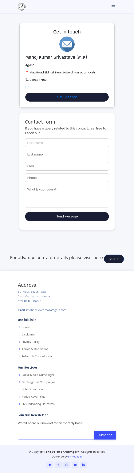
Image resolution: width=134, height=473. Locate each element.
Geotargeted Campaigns (38, 382)
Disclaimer (29, 334)
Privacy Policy (31, 341)
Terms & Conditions (35, 349)
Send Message (67, 216)
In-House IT (75, 456)
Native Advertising (33, 396)
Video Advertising (33, 389)
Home (26, 327)
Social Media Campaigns (38, 375)
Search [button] (114, 259)
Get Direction (67, 97)
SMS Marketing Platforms (38, 404)
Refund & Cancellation (37, 356)
